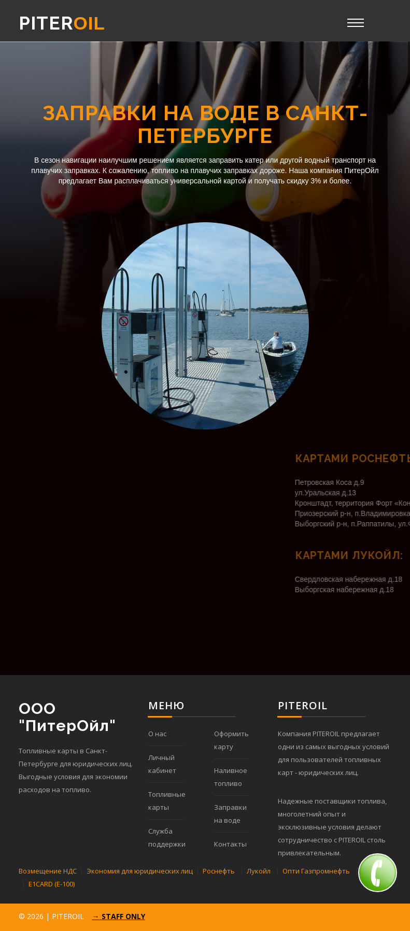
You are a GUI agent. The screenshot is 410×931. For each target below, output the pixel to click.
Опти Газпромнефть (316, 871)
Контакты (230, 844)
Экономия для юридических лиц (140, 871)
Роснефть (219, 871)
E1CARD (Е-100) (52, 884)
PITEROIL (68, 916)
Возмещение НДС (48, 871)
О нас (157, 733)
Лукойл (259, 871)
